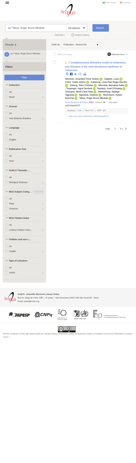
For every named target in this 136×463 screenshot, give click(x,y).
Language (14, 128)
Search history (82, 35)
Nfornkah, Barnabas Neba (111, 85)
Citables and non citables (20, 239)
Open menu (8, 2)
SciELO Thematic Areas (20, 170)
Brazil (12, 97)
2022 (11, 161)
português (111, 3)
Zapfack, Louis (111, 79)
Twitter (75, 74)
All (10, 92)
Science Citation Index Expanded (21, 230)
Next (126, 130)
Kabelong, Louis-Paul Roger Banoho (109, 82)
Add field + (60, 35)
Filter (24, 77)
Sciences (13, 208)
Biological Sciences (18, 182)
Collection (14, 85)
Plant (11, 203)
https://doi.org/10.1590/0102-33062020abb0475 (89, 116)
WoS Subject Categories (20, 192)
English (12, 139)
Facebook (71, 74)
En (80, 110)
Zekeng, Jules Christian (81, 85)
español (127, 3)
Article (12, 272)
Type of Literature (18, 260)
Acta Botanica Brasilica (20, 118)
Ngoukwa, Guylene (88, 95)
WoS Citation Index (19, 218)
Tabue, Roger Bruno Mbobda (93, 98)
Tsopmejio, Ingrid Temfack (79, 88)
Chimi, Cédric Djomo (75, 82)
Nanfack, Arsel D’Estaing (109, 88)
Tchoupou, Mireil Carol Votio (79, 91)
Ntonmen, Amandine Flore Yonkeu (82, 79)
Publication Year (17, 149)
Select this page (64, 54)
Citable (12, 251)
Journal (13, 106)
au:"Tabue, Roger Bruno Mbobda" (35, 28)
